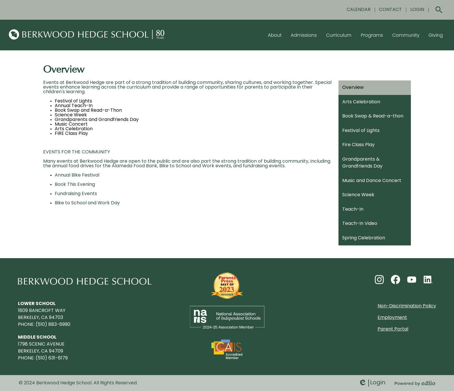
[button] (275, 35)
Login (371, 383)
